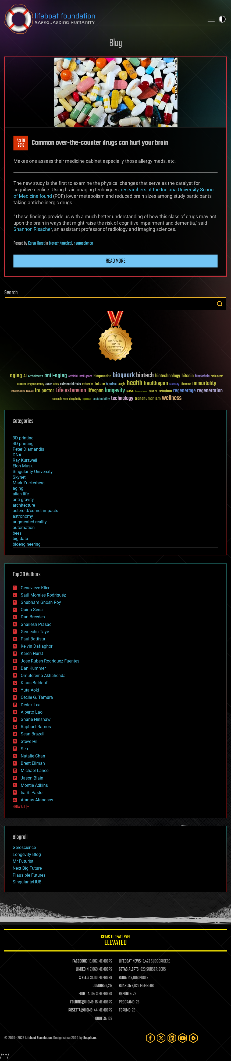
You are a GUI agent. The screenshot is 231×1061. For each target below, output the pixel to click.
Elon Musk (23, 465)
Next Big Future (27, 868)
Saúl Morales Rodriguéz (43, 595)
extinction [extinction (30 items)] (87, 384)
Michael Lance (34, 770)
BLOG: (123, 977)
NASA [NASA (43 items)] (130, 391)
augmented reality (30, 521)
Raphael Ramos (36, 726)
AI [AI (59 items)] (25, 376)
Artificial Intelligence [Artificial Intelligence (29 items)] (80, 376)
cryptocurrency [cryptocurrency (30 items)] (35, 384)
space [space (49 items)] (87, 398)
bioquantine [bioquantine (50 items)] (102, 376)
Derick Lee (30, 704)
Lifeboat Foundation (38, 1038)
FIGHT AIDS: (87, 993)
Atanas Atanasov (37, 799)
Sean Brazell (32, 733)
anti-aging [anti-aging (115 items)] (55, 375)
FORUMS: (125, 1010)
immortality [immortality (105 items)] (204, 383)
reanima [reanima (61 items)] (165, 391)
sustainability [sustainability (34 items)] (101, 399)
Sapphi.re (89, 1038)
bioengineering (27, 544)
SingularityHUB (27, 881)
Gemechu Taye (35, 631)
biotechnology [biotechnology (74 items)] (167, 376)
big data (20, 538)
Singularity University (33, 471)
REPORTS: (125, 993)
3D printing (23, 437)
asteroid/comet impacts (35, 510)
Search (219, 303)
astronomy (23, 516)
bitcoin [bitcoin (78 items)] (188, 376)
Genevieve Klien (36, 587)
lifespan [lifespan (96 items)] (95, 391)
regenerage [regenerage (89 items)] (184, 391)
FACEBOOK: (80, 961)
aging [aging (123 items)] (16, 375)
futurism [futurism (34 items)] (111, 384)
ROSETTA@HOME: (80, 1010)
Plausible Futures (29, 875)
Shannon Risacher (32, 229)
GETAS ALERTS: (129, 969)
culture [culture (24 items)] (48, 384)
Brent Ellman (33, 763)
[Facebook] (150, 1038)
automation (24, 527)
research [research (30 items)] (57, 399)
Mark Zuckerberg (29, 482)
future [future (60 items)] (100, 383)
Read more (116, 261)
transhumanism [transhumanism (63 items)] (148, 398)
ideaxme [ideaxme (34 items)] (186, 384)
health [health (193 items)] (135, 383)
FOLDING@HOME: (82, 1002)
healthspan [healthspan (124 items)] (156, 383)
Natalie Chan (33, 756)
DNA (17, 454)
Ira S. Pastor (32, 792)
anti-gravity (23, 499)
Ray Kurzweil (25, 460)
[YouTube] (182, 1038)
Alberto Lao (31, 712)
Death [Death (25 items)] (56, 384)
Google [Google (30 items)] (121, 384)
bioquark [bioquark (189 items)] (124, 375)
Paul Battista (33, 638)
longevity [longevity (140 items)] (115, 390)
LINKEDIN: (82, 969)
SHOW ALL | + (21, 806)
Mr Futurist (23, 861)
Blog (115, 43)
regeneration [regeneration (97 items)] (210, 391)
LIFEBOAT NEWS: (130, 961)
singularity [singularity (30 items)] (75, 399)
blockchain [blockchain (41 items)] (202, 376)
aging (18, 488)
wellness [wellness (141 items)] (172, 398)
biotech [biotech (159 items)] (145, 375)
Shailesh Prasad (36, 624)
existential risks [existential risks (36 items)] (70, 384)
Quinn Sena (32, 609)
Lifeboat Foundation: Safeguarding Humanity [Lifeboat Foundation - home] (102, 19)
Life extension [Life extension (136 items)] (70, 390)
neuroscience (83, 243)
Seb (24, 748)
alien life (21, 493)
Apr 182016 (21, 143)
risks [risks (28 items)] (65, 399)
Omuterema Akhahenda (43, 675)
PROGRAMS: (127, 1002)
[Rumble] (193, 1038)
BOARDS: (125, 985)
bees (17, 533)
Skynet (19, 477)
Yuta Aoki (30, 690)
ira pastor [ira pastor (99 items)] (44, 391)
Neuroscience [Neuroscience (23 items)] (141, 391)
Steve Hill (29, 741)
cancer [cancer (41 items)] (21, 384)
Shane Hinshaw (36, 719)
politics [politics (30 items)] (153, 391)
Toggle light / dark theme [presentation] (222, 19)
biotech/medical (60, 243)
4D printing (23, 443)
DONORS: (99, 985)
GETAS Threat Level (115, 941)
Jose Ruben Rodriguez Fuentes (50, 661)
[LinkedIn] (172, 1038)
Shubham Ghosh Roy (41, 602)
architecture (24, 505)
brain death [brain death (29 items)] (217, 376)
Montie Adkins (34, 785)
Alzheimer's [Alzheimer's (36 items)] (35, 377)
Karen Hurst (36, 243)
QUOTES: (101, 1018)
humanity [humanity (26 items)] (174, 384)
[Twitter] (161, 1038)
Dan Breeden (33, 616)
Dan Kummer (33, 668)
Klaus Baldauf (34, 682)
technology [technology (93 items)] (122, 399)
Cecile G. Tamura (37, 697)
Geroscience (24, 847)
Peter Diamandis (28, 449)
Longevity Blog (27, 854)
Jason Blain (32, 778)
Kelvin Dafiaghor (36, 646)
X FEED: (84, 977)
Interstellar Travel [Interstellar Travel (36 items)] (22, 392)
